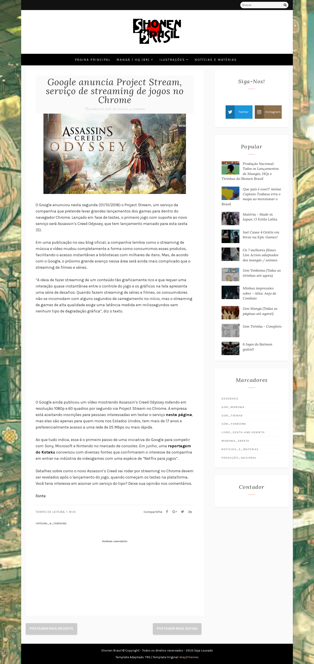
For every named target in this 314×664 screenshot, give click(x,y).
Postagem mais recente (51, 628)
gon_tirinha (232, 415)
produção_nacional (239, 457)
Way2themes (189, 657)
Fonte (41, 495)
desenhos (230, 398)
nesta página (179, 414)
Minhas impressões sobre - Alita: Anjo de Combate (259, 293)
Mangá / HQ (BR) (133, 60)
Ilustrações (172, 60)
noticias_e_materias (131, 109)
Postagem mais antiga (177, 628)
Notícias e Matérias (216, 60)
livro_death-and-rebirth (243, 432)
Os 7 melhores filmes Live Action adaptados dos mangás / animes (260, 255)
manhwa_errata (235, 440)
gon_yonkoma (234, 423)
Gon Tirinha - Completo (262, 326)
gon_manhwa (233, 407)
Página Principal (92, 60)
